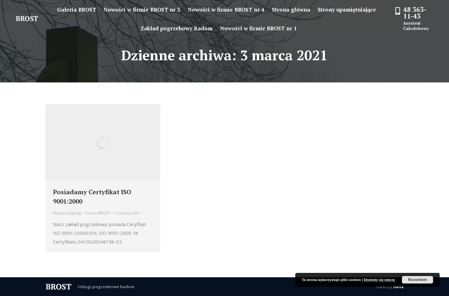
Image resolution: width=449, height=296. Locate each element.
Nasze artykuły (67, 213)
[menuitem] (77, 9)
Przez (98, 213)
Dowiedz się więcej (379, 280)
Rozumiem (417, 280)
